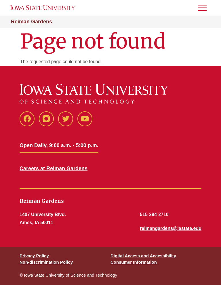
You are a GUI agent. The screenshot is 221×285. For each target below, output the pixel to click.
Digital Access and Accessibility (143, 255)
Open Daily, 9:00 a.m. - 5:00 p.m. (59, 145)
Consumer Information (133, 262)
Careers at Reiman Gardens (53, 168)
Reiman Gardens (31, 22)
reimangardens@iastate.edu (170, 228)
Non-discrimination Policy (46, 262)
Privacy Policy (34, 255)
